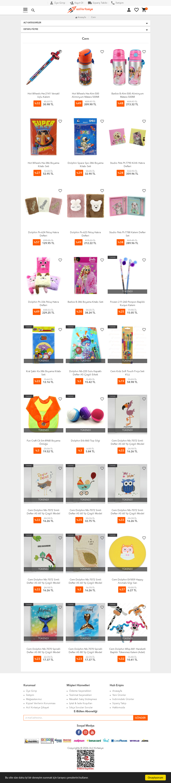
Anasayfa (80, 17)
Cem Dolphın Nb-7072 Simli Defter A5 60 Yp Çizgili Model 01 (85, 582)
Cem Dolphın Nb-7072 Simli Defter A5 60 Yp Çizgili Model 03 (127, 513)
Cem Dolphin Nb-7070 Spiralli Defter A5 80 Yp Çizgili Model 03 (85, 652)
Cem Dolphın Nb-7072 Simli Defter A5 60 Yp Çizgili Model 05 (43, 513)
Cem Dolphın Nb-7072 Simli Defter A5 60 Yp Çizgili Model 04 (85, 513)
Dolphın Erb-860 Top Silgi (85, 441)
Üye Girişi (57, 3)
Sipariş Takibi (97, 3)
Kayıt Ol (76, 3)
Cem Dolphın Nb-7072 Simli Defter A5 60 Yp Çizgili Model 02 (43, 582)
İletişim (117, 3)
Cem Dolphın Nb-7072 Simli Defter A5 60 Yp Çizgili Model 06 (127, 444)
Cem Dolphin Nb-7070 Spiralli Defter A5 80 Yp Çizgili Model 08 (43, 652)
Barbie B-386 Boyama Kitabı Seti (85, 302)
